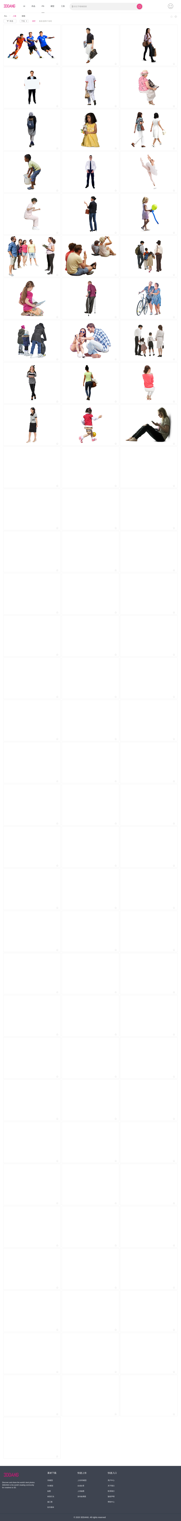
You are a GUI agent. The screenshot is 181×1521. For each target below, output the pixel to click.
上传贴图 (80, 1491)
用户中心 (111, 1480)
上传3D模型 (81, 1480)
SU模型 (50, 1486)
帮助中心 (111, 1502)
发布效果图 (81, 1496)
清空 (33, 21)
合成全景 (80, 1486)
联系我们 (111, 1491)
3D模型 (50, 1480)
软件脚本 (50, 1507)
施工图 (49, 1502)
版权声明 (111, 1496)
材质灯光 (50, 1496)
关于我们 (111, 1486)
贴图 (49, 1491)
